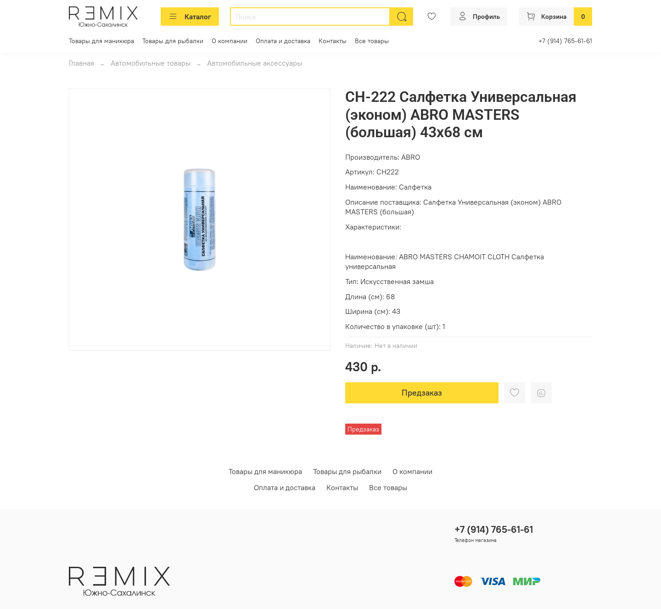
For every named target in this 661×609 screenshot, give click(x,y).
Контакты (333, 41)
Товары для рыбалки (172, 41)
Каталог (189, 16)
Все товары (372, 41)
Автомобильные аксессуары (254, 62)
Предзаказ (422, 392)
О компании (229, 41)
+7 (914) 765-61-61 (565, 41)
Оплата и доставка (283, 41)
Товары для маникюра (101, 41)
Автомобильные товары (150, 62)
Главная (81, 62)
